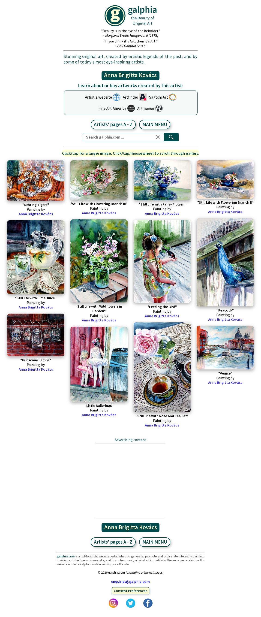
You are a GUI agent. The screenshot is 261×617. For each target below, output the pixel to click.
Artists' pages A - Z (113, 124)
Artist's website (98, 97)
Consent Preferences (130, 590)
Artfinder (130, 97)
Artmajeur (145, 108)
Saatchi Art (158, 97)
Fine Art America (112, 108)
